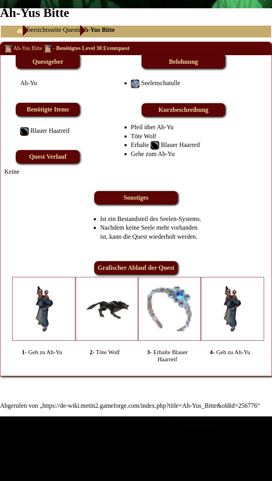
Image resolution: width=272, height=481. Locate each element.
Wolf (150, 136)
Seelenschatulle (161, 83)
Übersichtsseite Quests (51, 29)
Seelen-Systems (179, 218)
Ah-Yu (28, 83)
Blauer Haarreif (50, 130)
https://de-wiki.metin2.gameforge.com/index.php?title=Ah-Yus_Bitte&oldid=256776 (150, 405)
